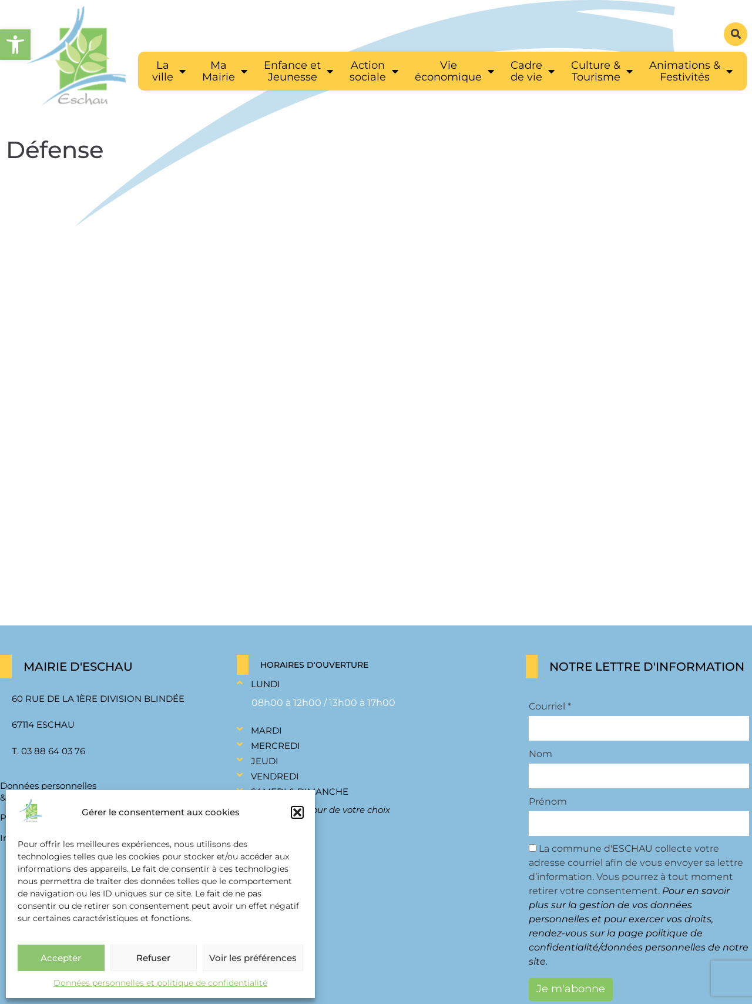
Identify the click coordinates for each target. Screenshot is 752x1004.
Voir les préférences (253, 957)
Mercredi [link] (275, 745)
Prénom (548, 801)
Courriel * (550, 706)
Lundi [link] (265, 684)
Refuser (153, 957)
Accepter (61, 957)
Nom (540, 754)
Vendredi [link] (275, 776)
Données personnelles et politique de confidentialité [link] (160, 983)
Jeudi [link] (264, 761)
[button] (297, 812)
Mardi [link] (266, 730)
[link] (15, 44)
